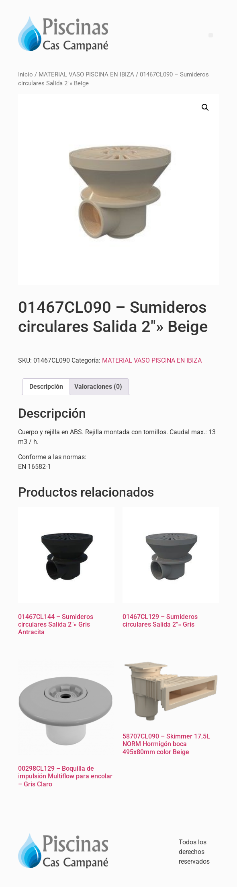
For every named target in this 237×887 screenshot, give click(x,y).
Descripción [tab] (46, 386)
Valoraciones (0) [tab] (98, 386)
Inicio (25, 74)
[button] (205, 107)
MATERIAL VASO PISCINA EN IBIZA (86, 74)
